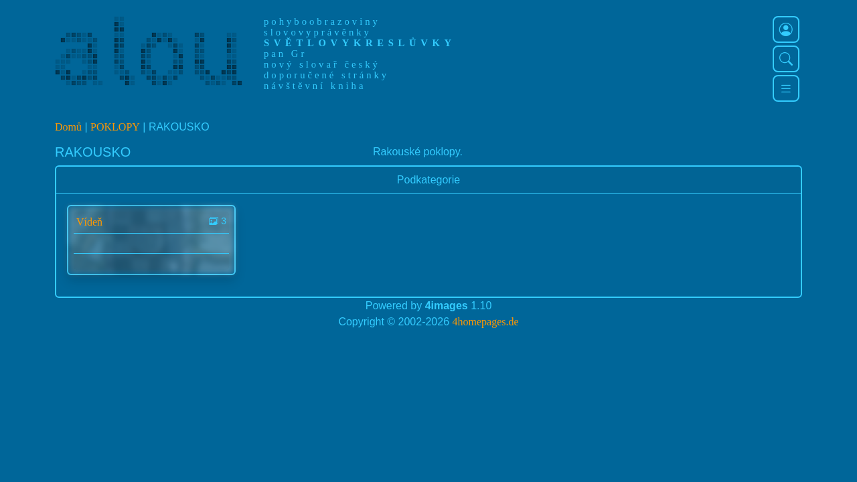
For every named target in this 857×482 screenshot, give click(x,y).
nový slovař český (322, 64)
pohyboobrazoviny (322, 21)
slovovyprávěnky (318, 32)
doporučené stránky (326, 75)
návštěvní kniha (315, 85)
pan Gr (285, 53)
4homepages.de (486, 321)
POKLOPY (115, 127)
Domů (68, 127)
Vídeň (89, 222)
